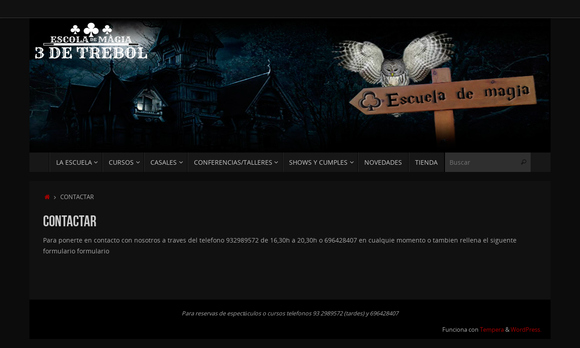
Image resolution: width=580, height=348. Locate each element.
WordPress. (526, 330)
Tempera (492, 330)
